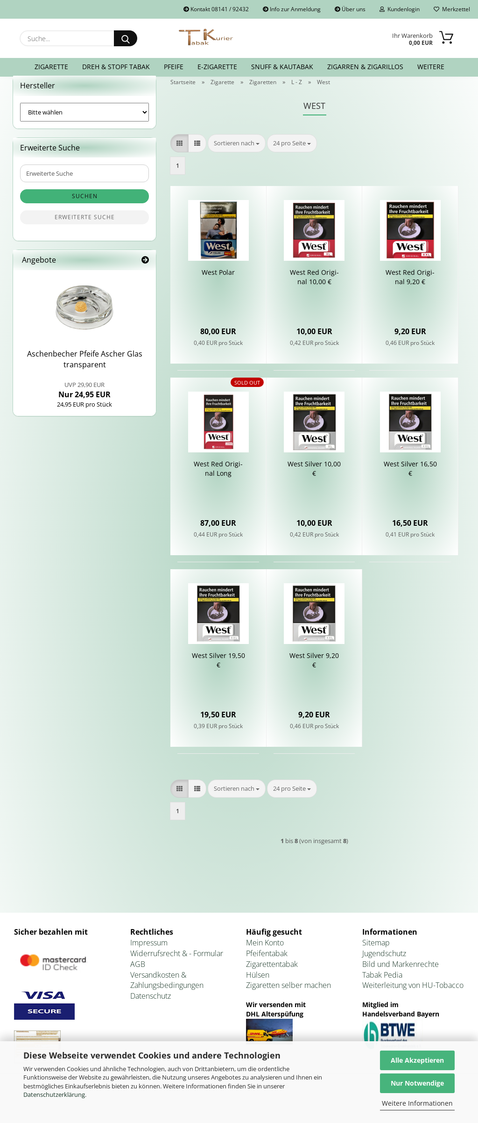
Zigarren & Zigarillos (365, 66)
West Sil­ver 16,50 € (410, 480)
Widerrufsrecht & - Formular (176, 964)
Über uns (350, 9)
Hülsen (257, 986)
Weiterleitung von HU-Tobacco (413, 997)
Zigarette (51, 66)
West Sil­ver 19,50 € (218, 672)
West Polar (218, 283)
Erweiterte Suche (85, 229)
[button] (179, 154)
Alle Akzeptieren (417, 1060)
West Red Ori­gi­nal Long (218, 480)
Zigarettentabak (272, 975)
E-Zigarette (217, 66)
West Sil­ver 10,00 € (314, 480)
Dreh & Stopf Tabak (116, 66)
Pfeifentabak (267, 964)
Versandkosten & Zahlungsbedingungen (167, 991)
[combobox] (237, 154)
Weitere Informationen (417, 1103)
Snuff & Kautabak (282, 66)
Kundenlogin (400, 9)
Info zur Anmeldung (292, 9)
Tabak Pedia (382, 986)
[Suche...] (125, 38)
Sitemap (376, 954)
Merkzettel (452, 9)
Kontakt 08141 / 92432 (216, 9)
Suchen (85, 208)
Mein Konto (265, 954)
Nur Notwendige (417, 1083)
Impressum (149, 954)
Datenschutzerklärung (54, 1094)
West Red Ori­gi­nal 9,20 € (410, 288)
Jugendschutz (384, 964)
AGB (137, 975)
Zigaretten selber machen (288, 997)
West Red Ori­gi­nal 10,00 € (314, 288)
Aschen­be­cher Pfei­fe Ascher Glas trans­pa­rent (84, 370)
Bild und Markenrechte (400, 975)
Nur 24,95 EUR (84, 401)
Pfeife (173, 66)
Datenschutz (150, 1007)
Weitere (430, 66)
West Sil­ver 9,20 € (314, 672)
